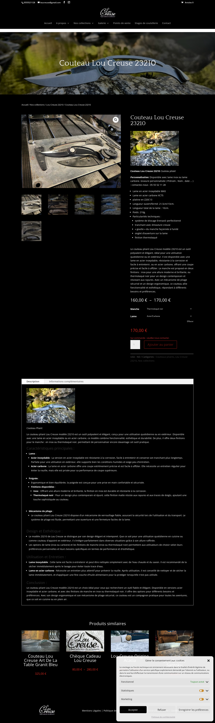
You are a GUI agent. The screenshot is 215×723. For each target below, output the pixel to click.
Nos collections (82, 23)
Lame (133, 316)
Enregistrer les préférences (193, 709)
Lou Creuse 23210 (54, 104)
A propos (61, 23)
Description (33, 381)
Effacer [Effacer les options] (190, 321)
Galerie (102, 23)
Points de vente (122, 23)
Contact (166, 23)
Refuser (162, 709)
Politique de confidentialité (163, 717)
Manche (134, 309)
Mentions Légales (91, 710)
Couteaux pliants (165, 356)
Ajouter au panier (160, 344)
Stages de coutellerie (146, 23)
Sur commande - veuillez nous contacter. (149, 337)
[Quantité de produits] (135, 344)
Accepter (133, 709)
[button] (208, 660)
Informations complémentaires (66, 381)
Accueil (48, 23)
